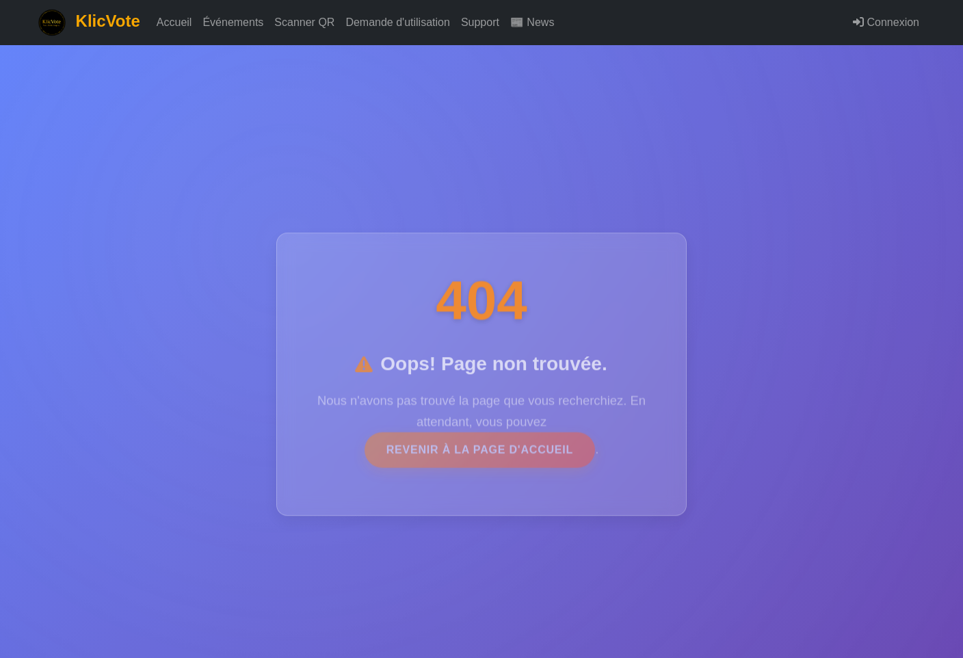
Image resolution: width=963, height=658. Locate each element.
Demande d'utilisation (397, 22)
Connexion (886, 22)
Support (480, 22)
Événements (232, 22)
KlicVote (89, 22)
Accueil (174, 22)
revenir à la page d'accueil (479, 454)
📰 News (532, 22)
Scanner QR (304, 22)
